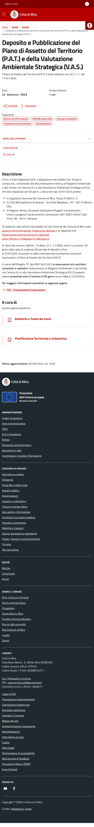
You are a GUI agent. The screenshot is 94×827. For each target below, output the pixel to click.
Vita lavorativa (10, 550)
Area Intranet (9, 769)
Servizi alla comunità (14, 624)
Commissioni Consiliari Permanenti (22, 456)
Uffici (5, 429)
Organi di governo (12, 418)
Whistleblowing (11, 732)
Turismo (6, 544)
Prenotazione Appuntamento (18, 699)
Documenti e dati (11, 450)
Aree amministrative (13, 423)
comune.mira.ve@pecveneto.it (25, 683)
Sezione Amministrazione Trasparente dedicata (28, 231)
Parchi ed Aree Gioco (13, 603)
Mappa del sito (10, 721)
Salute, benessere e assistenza (19, 533)
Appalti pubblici (10, 490)
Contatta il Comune (13, 715)
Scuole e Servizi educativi (16, 619)
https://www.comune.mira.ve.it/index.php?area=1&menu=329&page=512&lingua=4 (26, 237)
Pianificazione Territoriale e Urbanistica (41, 338)
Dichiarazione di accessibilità (18, 753)
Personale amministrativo (16, 445)
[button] (89, 25)
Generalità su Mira (12, 614)
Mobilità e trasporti (13, 528)
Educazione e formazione (16, 512)
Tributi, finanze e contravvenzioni (21, 539)
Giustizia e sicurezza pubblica (18, 517)
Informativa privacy (13, 737)
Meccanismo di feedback (15, 759)
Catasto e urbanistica (14, 501)
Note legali (8, 748)
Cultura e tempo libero (14, 507)
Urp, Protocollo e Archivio (16, 678)
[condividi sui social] (10, 106)
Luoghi (6, 635)
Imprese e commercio (14, 523)
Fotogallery (8, 608)
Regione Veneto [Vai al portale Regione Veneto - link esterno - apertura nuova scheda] (11, 3)
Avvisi (5, 579)
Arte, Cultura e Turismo (15, 597)
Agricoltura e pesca (13, 474)
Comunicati (8, 574)
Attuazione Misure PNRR (16, 764)
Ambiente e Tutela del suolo (33, 319)
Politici (6, 440)
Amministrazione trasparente (18, 726)
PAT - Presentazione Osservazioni (26, 290)
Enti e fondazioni (11, 434)
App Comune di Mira (13, 630)
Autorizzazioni (10, 496)
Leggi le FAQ (9, 694)
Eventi (5, 640)
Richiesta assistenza (13, 710)
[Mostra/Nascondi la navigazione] (4, 14)
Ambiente (7, 480)
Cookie (6, 742)
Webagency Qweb (21, 809)
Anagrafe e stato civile (14, 485)
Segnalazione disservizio (16, 705)
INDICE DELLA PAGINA (47, 139)
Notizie (6, 568)
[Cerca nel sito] (85, 14)
